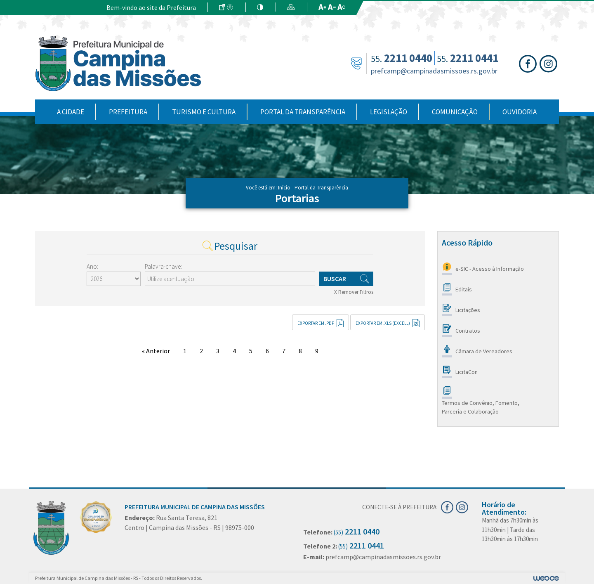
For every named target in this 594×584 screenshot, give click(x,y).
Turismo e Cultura (204, 111)
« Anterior (156, 351)
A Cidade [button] (70, 111)
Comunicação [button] (455, 111)
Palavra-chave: (163, 266)
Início (284, 187)
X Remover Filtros (353, 292)
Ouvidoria (519, 111)
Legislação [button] (388, 111)
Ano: (92, 266)
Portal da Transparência (302, 111)
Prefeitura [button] (128, 111)
